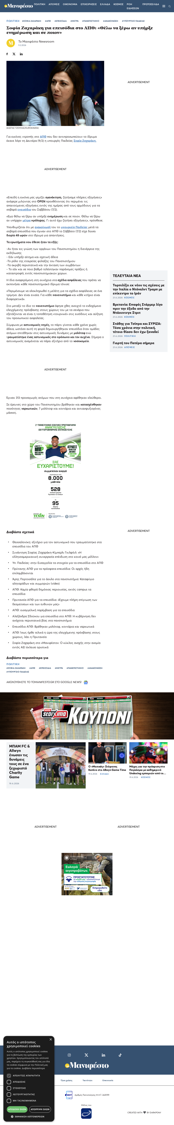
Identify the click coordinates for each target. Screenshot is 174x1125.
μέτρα (27, 220)
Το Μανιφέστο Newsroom (36, 41)
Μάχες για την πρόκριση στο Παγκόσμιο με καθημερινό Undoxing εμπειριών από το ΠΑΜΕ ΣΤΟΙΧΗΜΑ (147, 771)
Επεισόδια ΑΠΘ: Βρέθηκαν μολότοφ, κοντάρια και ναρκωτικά (53, 626)
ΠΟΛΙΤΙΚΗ (12, 20)
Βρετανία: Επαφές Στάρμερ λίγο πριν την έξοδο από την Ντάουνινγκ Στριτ (138, 308)
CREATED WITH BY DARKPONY (144, 1112)
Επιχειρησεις (89, 4)
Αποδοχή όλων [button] (17, 1109)
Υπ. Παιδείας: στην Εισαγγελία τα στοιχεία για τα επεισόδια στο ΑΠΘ (57, 563)
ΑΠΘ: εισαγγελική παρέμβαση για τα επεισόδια (43, 610)
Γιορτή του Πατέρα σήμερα (133, 343)
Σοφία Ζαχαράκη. (85, 140)
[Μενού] (163, 6)
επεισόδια (24, 209)
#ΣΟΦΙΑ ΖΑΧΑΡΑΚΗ (31, 21)
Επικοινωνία (107, 1080)
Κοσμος (118, 4)
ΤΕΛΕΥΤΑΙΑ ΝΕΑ (127, 275)
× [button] (50, 1039)
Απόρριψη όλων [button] (40, 1109)
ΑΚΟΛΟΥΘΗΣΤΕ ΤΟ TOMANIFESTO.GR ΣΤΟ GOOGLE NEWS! (47, 682)
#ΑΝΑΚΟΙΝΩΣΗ (110, 21)
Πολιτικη (39, 4)
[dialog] (28, 1079)
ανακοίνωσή (43, 227)
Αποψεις (54, 4)
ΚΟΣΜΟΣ (129, 297)
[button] (29, 1116)
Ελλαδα (105, 4)
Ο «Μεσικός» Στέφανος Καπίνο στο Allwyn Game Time (107, 768)
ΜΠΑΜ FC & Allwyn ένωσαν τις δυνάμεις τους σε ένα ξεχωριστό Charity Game (19, 761)
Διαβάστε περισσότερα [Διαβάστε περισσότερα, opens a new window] (33, 1068)
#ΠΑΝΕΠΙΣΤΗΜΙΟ (90, 21)
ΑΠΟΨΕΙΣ (129, 347)
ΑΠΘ (43, 136)
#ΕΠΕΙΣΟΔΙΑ (61, 21)
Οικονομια (70, 4)
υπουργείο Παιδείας (74, 227)
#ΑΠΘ (48, 21)
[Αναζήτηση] (170, 6)
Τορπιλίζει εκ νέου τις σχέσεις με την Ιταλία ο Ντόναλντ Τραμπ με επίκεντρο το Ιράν (138, 289)
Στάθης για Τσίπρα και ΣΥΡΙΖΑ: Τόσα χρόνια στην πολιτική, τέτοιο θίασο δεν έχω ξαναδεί (137, 328)
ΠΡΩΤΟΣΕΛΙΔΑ (150, 4)
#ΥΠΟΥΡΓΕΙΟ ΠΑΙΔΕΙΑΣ (133, 21)
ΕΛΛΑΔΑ (104, 774)
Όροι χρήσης (66, 1080)
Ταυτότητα (87, 1080)
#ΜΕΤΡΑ (75, 21)
